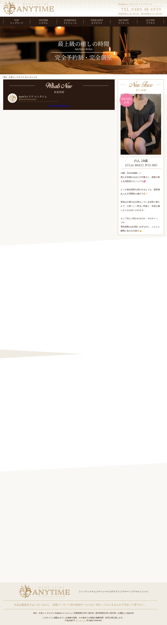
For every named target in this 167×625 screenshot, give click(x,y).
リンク (144, 591)
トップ (83, 591)
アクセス (150, 22)
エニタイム (80, 620)
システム (43, 22)
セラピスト (96, 22)
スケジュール (70, 22)
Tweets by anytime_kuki (59, 105)
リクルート (123, 22)
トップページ (16, 22)
